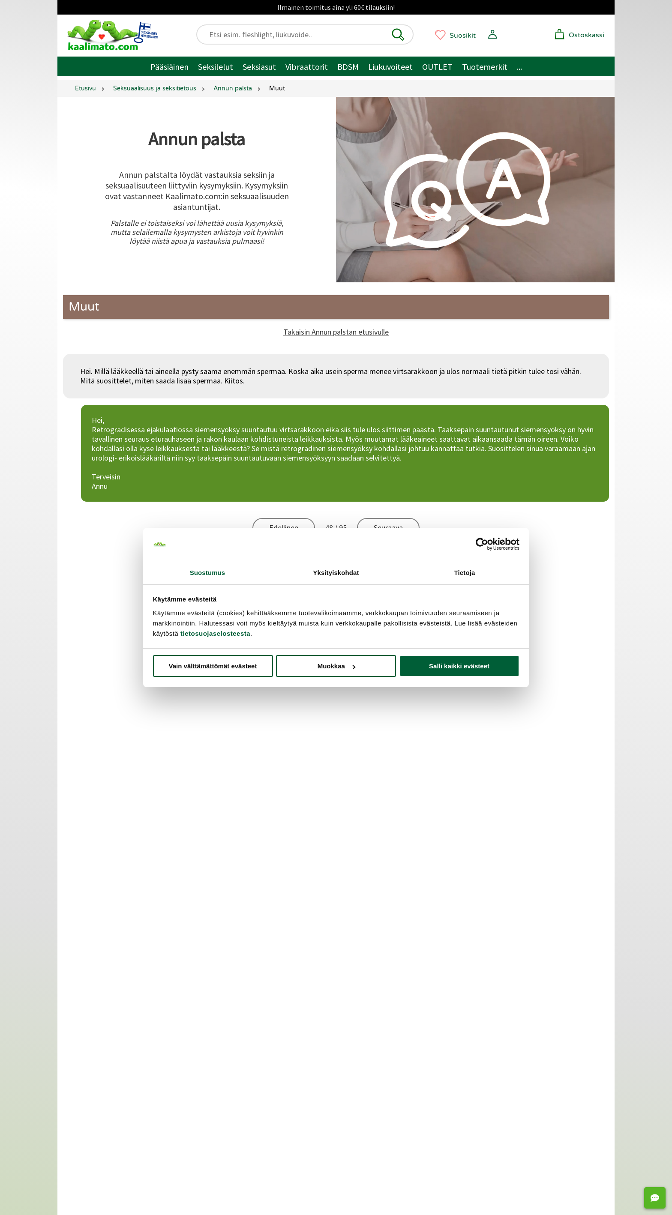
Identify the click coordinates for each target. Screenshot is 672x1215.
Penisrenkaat (367, 955)
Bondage (360, 967)
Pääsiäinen (169, 66)
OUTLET (437, 66)
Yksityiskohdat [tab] (336, 572)
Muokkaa (336, 666)
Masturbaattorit (238, 1003)
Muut (84, 306)
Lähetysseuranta (103, 784)
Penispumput (367, 943)
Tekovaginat (232, 991)
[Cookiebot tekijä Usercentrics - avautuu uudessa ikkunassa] (481, 544)
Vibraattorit (306, 66)
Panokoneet (499, 1003)
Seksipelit (495, 1015)
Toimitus (91, 727)
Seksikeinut (498, 979)
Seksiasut (259, 66)
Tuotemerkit (484, 66)
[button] (398, 35)
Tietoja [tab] (464, 572)
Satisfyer (226, 979)
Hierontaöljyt (367, 1027)
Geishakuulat (367, 1039)
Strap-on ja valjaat (509, 967)
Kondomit (362, 991)
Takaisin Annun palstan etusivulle (336, 332)
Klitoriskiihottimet (242, 967)
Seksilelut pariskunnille (114, 979)
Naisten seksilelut (106, 967)
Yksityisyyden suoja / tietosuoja (123, 765)
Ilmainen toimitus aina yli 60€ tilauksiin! (336, 7)
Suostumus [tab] (207, 572)
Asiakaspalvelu (100, 708)
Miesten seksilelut (107, 955)
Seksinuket (498, 991)
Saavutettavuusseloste (112, 803)
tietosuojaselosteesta (215, 633)
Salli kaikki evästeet (459, 666)
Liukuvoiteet (390, 66)
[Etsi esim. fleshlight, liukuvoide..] (308, 34)
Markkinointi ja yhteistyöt (119, 898)
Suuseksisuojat (370, 1003)
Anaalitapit (497, 943)
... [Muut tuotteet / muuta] (519, 66)
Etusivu (85, 88)
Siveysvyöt (497, 955)
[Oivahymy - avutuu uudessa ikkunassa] (405, 1131)
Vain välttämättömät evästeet (213, 666)
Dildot (222, 943)
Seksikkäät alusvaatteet (117, 1003)
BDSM (348, 66)
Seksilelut (215, 66)
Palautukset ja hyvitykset (115, 746)
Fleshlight (227, 1015)
